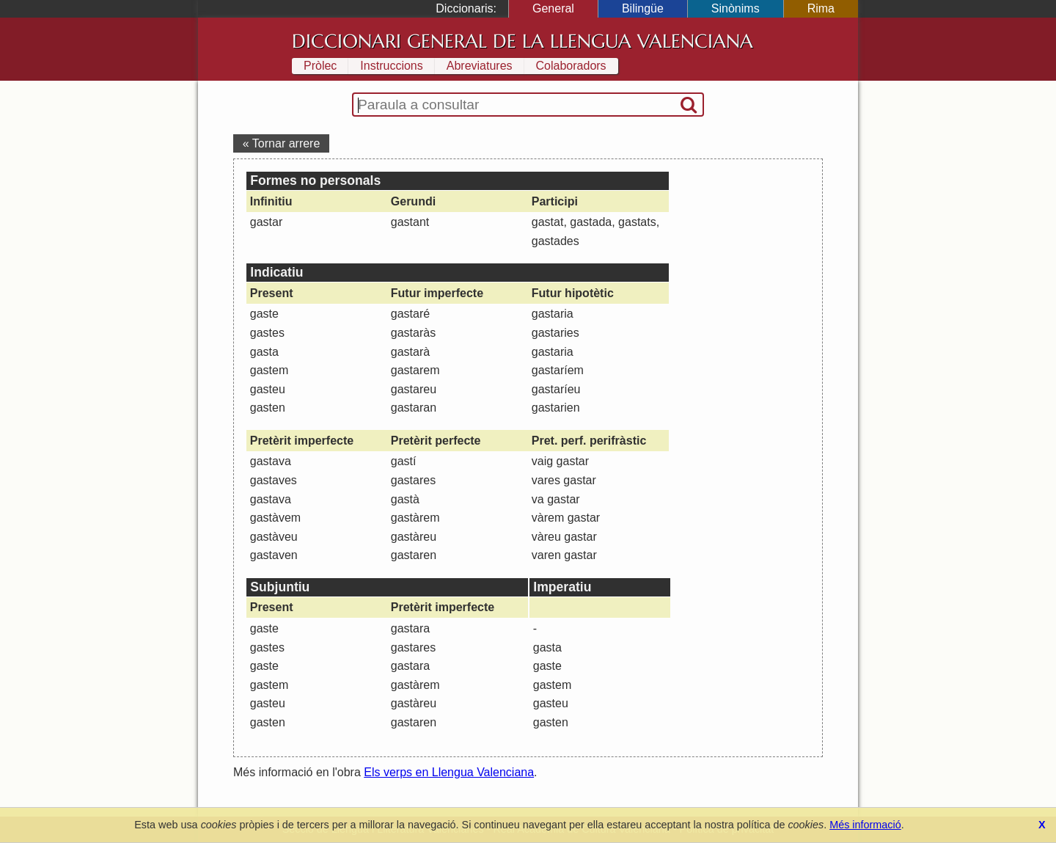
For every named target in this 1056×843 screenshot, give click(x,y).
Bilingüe (643, 8)
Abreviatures (480, 65)
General (553, 8)
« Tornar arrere (281, 143)
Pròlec (320, 65)
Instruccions (391, 65)
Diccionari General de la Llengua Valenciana (522, 41)
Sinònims (735, 8)
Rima (821, 8)
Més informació (865, 825)
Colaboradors (571, 65)
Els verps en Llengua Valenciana (449, 772)
